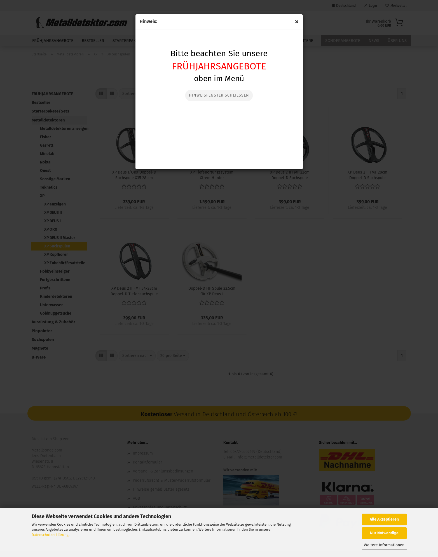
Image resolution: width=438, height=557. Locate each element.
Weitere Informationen (384, 545)
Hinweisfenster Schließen (219, 95)
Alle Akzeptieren (384, 519)
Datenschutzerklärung (50, 535)
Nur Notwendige (384, 533)
